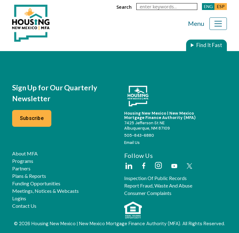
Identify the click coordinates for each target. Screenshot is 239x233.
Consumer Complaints (147, 193)
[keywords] (166, 6)
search (124, 7)
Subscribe (32, 118)
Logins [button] (19, 198)
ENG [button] (208, 6)
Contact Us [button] (24, 206)
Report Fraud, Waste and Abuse (158, 185)
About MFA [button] (25, 153)
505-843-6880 (139, 135)
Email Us (132, 142)
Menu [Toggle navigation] (196, 23)
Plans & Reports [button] (29, 176)
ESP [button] (221, 6)
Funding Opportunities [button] (36, 183)
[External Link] (128, 166)
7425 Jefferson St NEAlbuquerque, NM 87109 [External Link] (147, 125)
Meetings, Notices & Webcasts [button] (45, 191)
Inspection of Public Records (155, 178)
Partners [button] (21, 168)
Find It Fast (209, 45)
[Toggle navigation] (218, 23)
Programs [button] (22, 161)
